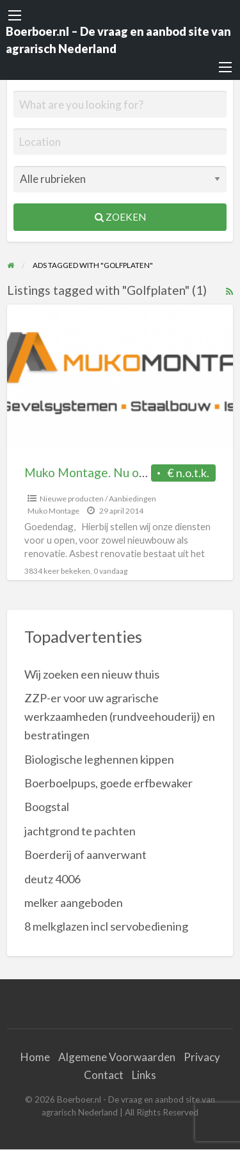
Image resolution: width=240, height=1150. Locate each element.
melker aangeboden (73, 902)
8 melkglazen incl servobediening (106, 926)
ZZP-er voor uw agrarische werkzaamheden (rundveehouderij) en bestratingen (119, 716)
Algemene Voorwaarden (116, 1057)
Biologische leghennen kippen (99, 759)
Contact (104, 1075)
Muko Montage (53, 511)
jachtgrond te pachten (80, 831)
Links (144, 1075)
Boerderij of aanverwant (85, 854)
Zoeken (120, 217)
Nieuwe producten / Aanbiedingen (98, 498)
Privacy (202, 1057)
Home (35, 1057)
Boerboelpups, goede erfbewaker (108, 783)
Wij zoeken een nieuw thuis (91, 674)
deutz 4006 (52, 879)
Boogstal (46, 806)
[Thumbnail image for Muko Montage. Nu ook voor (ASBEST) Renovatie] (120, 375)
